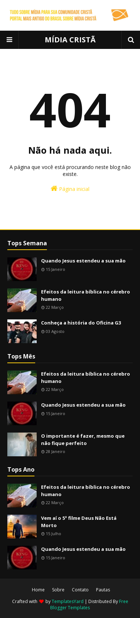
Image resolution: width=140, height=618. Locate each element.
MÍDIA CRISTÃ (70, 40)
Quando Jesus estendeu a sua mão (83, 260)
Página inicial (70, 188)
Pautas (103, 590)
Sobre (58, 590)
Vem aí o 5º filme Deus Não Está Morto (79, 522)
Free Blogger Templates (89, 604)
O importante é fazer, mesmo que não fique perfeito (83, 439)
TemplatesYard (68, 601)
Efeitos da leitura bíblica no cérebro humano (85, 295)
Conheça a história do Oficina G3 (81, 322)
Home (38, 590)
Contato (80, 590)
